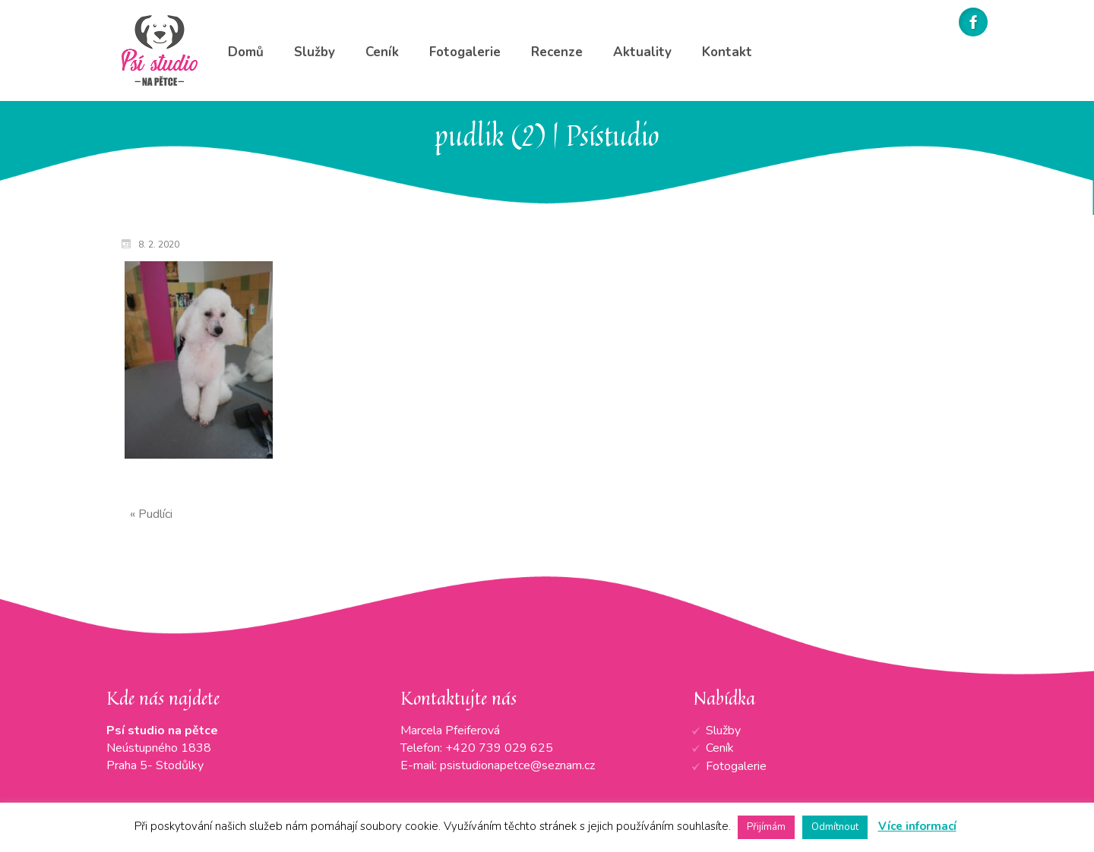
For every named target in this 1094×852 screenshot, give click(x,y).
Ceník (720, 748)
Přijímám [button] (766, 827)
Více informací (917, 826)
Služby (723, 730)
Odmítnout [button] (834, 827)
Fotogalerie (736, 766)
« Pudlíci (151, 514)
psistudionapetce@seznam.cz (517, 765)
